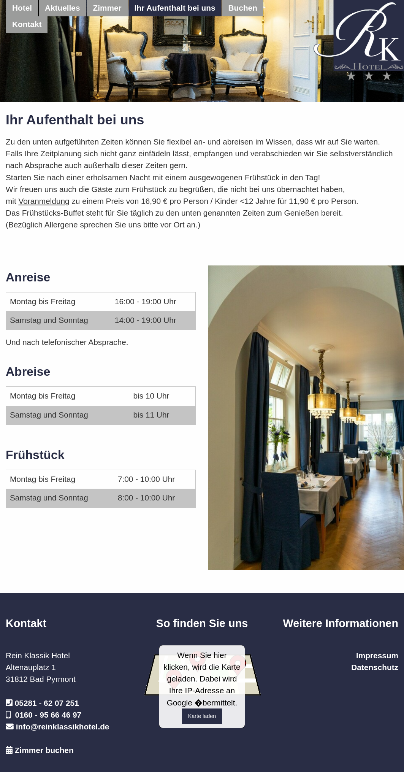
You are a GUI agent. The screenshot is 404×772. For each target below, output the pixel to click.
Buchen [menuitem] (242, 7)
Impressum (377, 655)
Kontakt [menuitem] (26, 24)
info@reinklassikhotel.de (62, 726)
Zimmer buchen (44, 750)
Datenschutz (374, 667)
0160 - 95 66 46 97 (48, 714)
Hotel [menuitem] (22, 7)
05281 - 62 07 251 (47, 703)
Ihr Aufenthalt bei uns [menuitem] (175, 7)
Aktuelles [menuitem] (62, 7)
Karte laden (202, 716)
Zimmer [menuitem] (107, 7)
